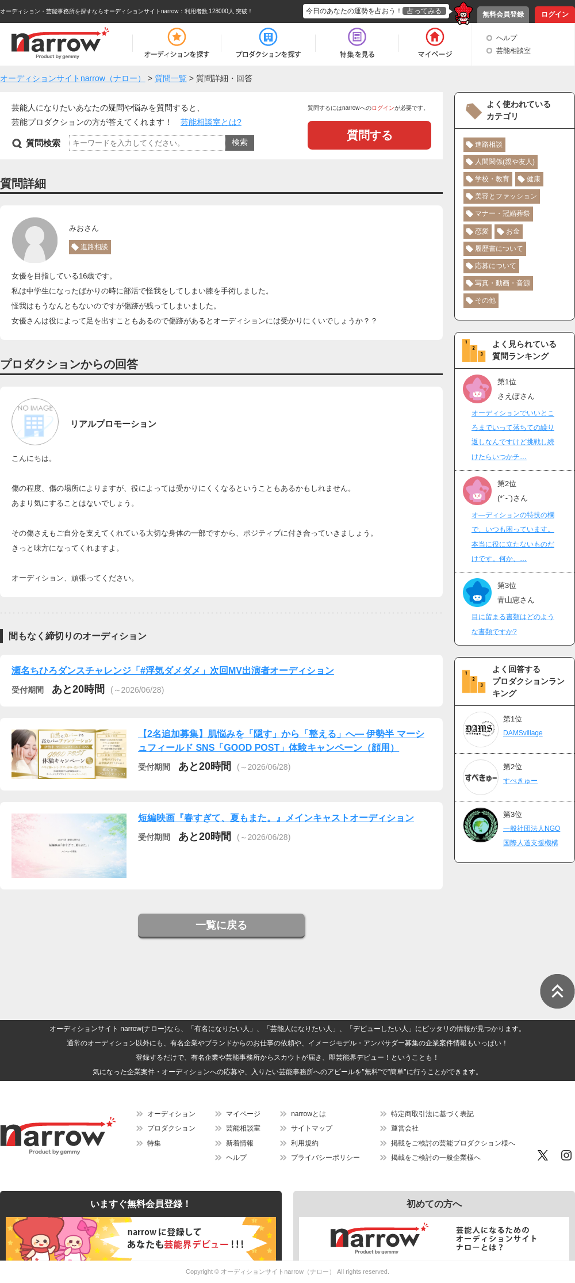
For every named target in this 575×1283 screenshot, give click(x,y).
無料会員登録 (503, 14)
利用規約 (305, 1143)
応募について (495, 266)
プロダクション (171, 1128)
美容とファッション (506, 196)
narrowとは (308, 1114)
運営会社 (405, 1128)
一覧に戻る (221, 925)
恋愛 (482, 231)
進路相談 (94, 247)
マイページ (243, 1114)
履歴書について (499, 249)
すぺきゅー (520, 781)
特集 (154, 1143)
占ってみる (424, 11)
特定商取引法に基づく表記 (432, 1114)
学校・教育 (492, 179)
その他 (485, 300)
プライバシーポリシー (325, 1158)
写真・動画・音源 (502, 283)
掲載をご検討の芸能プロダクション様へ (453, 1143)
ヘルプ (506, 38)
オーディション (171, 1114)
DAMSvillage (523, 733)
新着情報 (240, 1143)
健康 (533, 179)
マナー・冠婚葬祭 (502, 213)
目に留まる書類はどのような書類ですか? (512, 624)
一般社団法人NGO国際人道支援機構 (531, 835)
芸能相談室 (513, 51)
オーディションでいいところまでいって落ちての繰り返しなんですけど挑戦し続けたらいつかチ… (512, 435)
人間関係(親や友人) (505, 162)
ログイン (555, 14)
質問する (370, 135)
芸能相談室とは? (211, 122)
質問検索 (43, 143)
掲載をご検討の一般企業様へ (436, 1158)
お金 (513, 231)
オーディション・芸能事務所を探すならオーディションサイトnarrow (89, 11)
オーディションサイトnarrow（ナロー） (278, 1271)
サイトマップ (311, 1128)
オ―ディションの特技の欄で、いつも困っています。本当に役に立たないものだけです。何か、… (512, 537)
